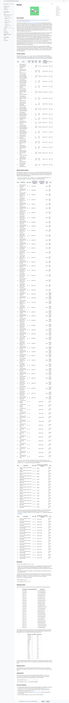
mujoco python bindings (37, 692)
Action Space (58, 8)
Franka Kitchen (6, 32)
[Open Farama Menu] (64, 1)
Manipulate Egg (7, 20)
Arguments (57, 14)
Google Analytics (27, 701)
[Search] (8, 4)
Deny (43, 701)
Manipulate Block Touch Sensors (8, 18)
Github (5, 38)
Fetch (5, 13)
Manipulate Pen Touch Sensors (8, 26)
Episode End (57, 13)
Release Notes (6, 40)
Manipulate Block (7, 16)
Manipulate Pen (7, 24)
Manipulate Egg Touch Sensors (8, 22)
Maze (5, 29)
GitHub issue (46, 688)
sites (30, 174)
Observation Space (58, 9)
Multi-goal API (6, 9)
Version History (58, 15)
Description (57, 7)
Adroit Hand (5, 31)
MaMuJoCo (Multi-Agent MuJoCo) (7, 34)
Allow (48, 701)
